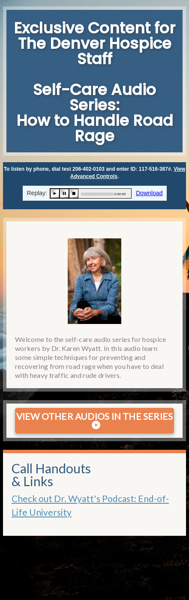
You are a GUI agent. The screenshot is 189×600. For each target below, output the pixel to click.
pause (64, 193)
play (55, 193)
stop (73, 193)
